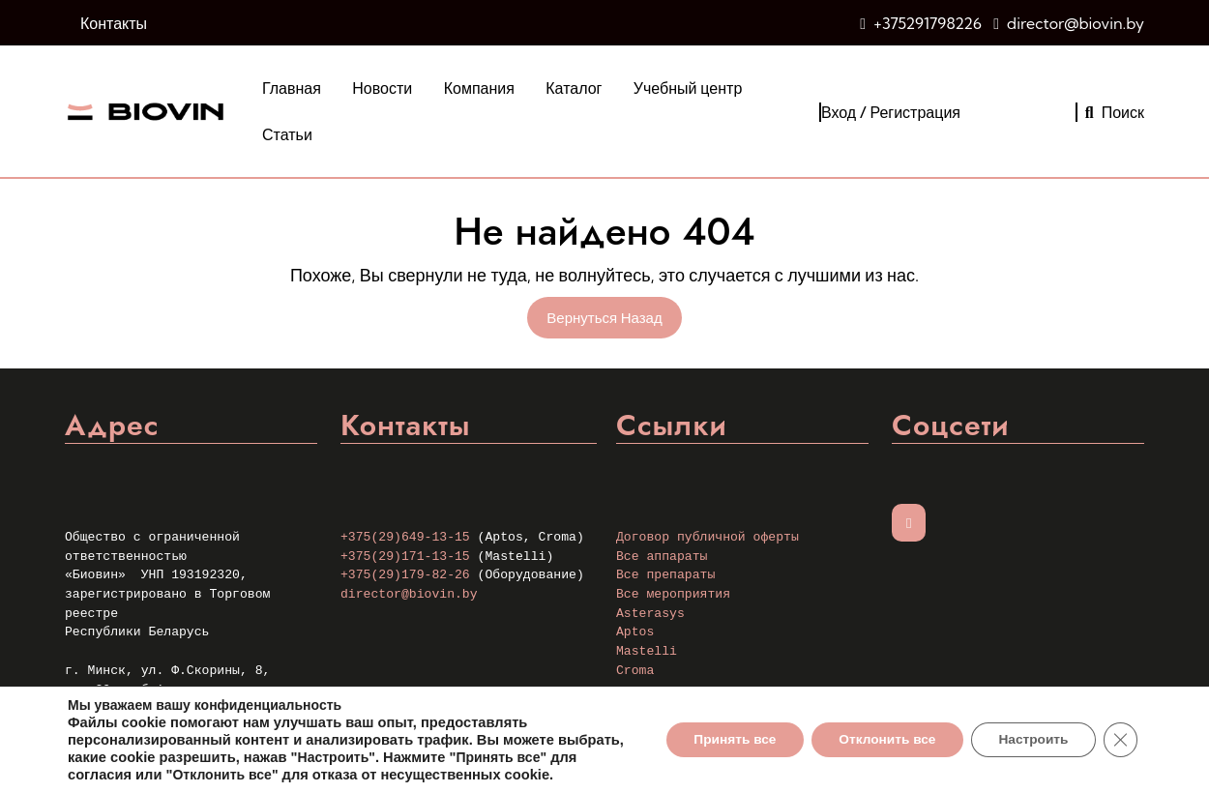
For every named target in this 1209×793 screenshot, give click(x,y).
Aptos (635, 632)
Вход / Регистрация (890, 112)
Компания (479, 88)
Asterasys (650, 613)
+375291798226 (927, 23)
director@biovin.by (1075, 23)
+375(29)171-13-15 (405, 556)
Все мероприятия (673, 594)
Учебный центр (688, 88)
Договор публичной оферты (707, 537)
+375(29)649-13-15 (405, 537)
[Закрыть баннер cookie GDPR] (1120, 731)
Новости (382, 88)
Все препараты (665, 575)
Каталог (574, 88)
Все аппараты (661, 556)
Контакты (113, 23)
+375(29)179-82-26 (405, 575)
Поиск (1114, 112)
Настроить (1030, 731)
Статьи (287, 134)
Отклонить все (879, 731)
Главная (291, 88)
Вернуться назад (613, 320)
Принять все (722, 731)
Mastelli (646, 651)
